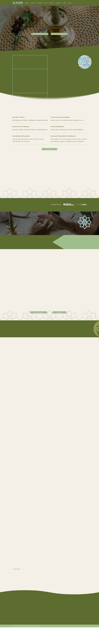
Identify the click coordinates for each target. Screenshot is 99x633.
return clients (38, 34)
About (27, 3)
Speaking (40, 3)
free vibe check (60, 34)
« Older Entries (16, 574)
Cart (69, 3)
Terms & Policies (27, 631)
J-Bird (38, 631)
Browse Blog (49, 150)
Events (33, 3)
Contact (51, 3)
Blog (45, 3)
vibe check (60, 317)
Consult (58, 3)
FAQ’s (64, 3)
